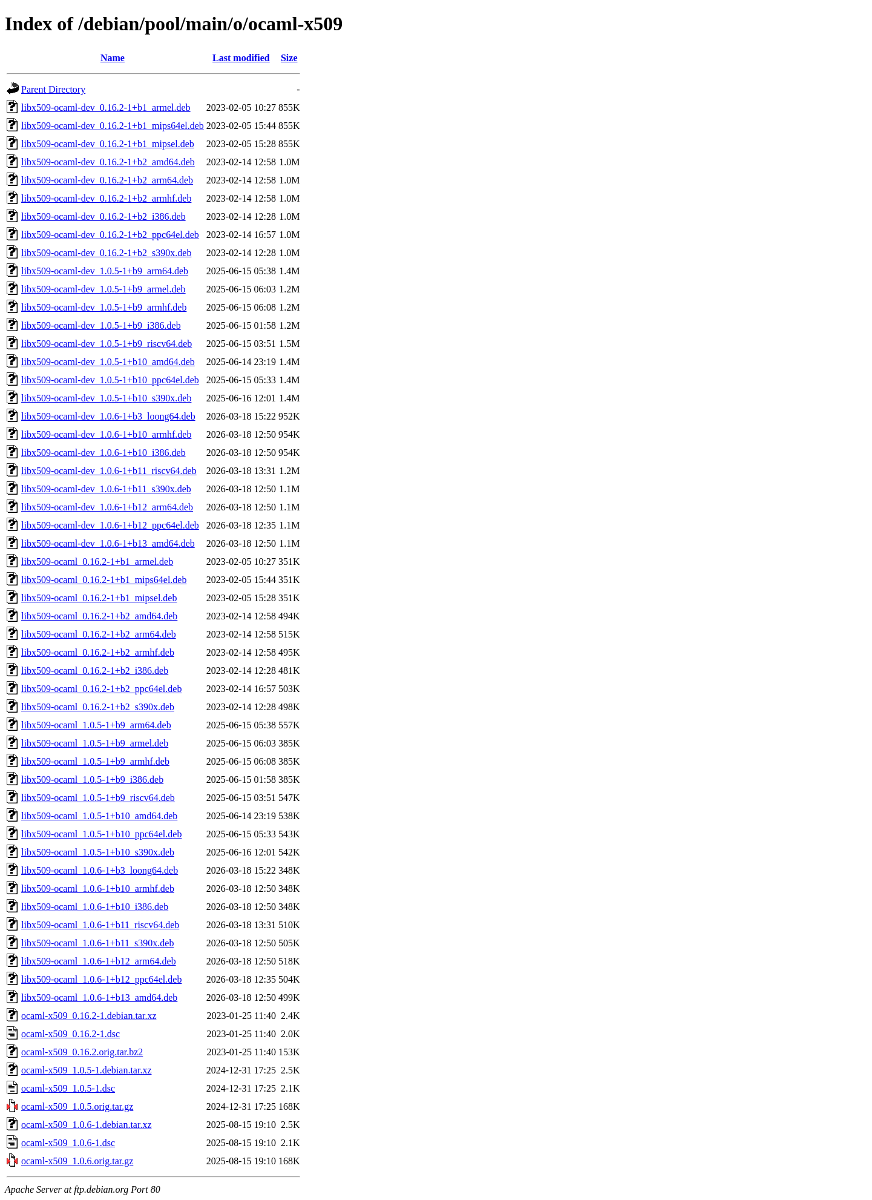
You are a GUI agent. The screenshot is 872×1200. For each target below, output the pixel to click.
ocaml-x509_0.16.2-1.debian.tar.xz (89, 1015)
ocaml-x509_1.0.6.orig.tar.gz (77, 1161)
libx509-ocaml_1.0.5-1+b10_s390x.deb (97, 852)
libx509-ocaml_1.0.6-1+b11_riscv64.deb (100, 925)
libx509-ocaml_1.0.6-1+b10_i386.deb (94, 907)
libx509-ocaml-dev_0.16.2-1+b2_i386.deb (103, 216)
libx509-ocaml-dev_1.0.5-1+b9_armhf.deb (103, 307)
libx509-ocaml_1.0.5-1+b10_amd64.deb (99, 816)
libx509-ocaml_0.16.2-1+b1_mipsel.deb (99, 598)
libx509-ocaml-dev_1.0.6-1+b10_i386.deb (103, 452)
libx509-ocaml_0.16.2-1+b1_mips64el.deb (103, 580)
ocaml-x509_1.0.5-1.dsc (68, 1088)
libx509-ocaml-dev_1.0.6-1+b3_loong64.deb (108, 416)
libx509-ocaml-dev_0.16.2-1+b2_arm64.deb (107, 180)
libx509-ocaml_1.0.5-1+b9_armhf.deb (95, 761)
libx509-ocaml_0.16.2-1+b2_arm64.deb (98, 634)
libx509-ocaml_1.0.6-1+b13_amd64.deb (99, 997)
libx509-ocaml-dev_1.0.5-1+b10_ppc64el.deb (110, 380)
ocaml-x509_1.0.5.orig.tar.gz (77, 1106)
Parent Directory (53, 89)
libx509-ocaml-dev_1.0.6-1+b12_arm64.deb (107, 507)
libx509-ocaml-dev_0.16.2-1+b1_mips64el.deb (112, 125)
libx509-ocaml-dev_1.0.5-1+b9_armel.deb (103, 289)
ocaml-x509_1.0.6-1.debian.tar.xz (86, 1124)
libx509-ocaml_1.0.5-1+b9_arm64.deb (96, 725)
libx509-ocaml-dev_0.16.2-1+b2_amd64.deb (108, 162)
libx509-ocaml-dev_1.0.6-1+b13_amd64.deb (108, 543)
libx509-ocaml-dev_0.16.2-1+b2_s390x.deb (106, 253)
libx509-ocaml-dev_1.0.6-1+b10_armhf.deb (106, 434)
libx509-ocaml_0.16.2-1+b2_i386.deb (94, 670)
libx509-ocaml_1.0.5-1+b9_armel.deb (94, 743)
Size (289, 58)
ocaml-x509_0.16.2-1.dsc (70, 1034)
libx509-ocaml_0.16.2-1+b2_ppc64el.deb (101, 689)
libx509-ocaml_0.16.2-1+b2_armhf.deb (97, 652)
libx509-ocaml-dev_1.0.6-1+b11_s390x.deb (106, 489)
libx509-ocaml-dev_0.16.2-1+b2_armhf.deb (106, 198)
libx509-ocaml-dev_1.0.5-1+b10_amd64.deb (108, 362)
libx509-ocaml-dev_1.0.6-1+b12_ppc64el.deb (110, 525)
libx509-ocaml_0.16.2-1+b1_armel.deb (97, 561)
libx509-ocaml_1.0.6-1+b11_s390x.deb (97, 943)
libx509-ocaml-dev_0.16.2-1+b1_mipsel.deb (107, 144)
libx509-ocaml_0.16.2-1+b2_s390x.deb (97, 707)
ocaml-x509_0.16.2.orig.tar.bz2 (82, 1052)
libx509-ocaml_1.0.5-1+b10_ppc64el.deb (101, 834)
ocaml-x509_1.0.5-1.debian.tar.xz (86, 1070)
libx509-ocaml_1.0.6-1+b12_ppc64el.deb (101, 979)
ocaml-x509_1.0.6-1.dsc (68, 1143)
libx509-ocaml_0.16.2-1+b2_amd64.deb (99, 616)
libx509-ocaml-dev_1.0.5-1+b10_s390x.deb (106, 398)
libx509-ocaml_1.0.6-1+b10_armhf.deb (97, 888)
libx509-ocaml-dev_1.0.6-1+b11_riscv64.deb (109, 471)
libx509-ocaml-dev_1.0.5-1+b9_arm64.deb (104, 271)
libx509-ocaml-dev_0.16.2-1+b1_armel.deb (106, 107)
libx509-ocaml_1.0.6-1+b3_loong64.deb (99, 870)
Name (112, 58)
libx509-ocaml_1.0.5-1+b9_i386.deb (92, 779)
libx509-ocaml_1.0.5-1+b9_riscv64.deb (98, 798)
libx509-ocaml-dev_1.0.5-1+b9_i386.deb (101, 325)
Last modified (241, 58)
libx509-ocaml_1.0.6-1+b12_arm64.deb (98, 961)
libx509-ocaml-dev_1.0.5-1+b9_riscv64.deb (106, 343)
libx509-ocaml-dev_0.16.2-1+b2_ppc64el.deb (110, 234)
